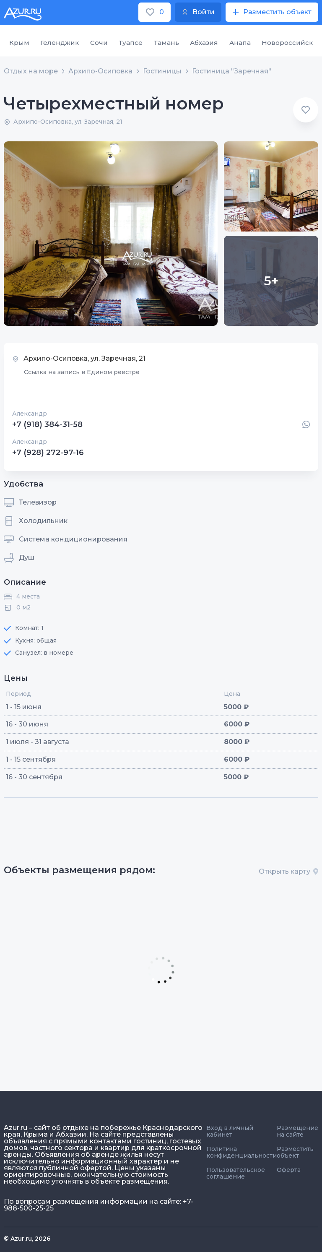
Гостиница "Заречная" (231, 71)
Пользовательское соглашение (235, 1173)
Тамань (166, 43)
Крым (19, 43)
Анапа (240, 43)
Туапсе (131, 43)
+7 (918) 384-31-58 (47, 424)
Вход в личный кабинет (229, 1131)
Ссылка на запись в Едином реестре (82, 372)
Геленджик (59, 43)
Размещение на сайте (297, 1131)
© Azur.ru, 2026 (27, 1239)
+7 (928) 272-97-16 (48, 452)
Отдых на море (31, 71)
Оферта (289, 1170)
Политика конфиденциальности (241, 1152)
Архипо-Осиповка (100, 71)
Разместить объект (295, 1152)
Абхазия (204, 43)
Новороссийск (287, 43)
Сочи (99, 43)
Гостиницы (162, 71)
